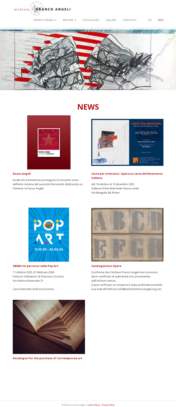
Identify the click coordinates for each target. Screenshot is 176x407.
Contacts (129, 20)
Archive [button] (69, 20)
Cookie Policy (93, 404)
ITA (150, 20)
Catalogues (90, 20)
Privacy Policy (108, 404)
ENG (160, 20)
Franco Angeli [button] (45, 20)
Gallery (111, 20)
